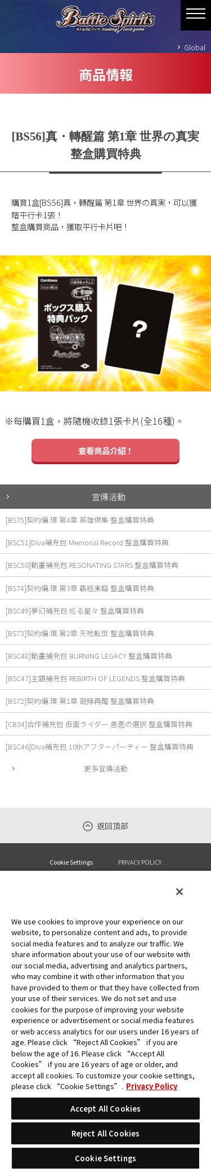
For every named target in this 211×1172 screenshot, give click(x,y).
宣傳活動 (108, 496)
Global (194, 47)
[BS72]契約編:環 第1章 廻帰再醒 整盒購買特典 (80, 700)
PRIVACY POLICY (139, 861)
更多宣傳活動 (106, 768)
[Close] (179, 891)
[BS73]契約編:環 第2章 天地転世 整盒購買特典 (80, 633)
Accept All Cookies (105, 1108)
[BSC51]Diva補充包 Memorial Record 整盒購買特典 (87, 542)
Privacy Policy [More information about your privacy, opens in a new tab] (151, 1086)
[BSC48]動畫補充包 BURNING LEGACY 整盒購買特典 (89, 655)
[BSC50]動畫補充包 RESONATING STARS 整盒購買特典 (92, 564)
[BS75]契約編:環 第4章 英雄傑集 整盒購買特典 (80, 519)
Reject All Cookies (105, 1133)
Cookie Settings (71, 862)
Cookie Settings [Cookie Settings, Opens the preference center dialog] (105, 1158)
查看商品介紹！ (105, 450)
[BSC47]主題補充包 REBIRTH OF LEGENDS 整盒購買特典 (95, 678)
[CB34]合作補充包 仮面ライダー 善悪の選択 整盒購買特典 (99, 724)
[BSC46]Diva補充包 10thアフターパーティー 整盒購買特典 (100, 746)
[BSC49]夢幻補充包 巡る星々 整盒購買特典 (75, 610)
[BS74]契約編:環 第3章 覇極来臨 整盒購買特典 (80, 588)
